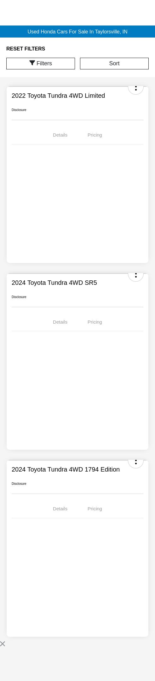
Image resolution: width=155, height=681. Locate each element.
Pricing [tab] (95, 135)
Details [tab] (60, 135)
